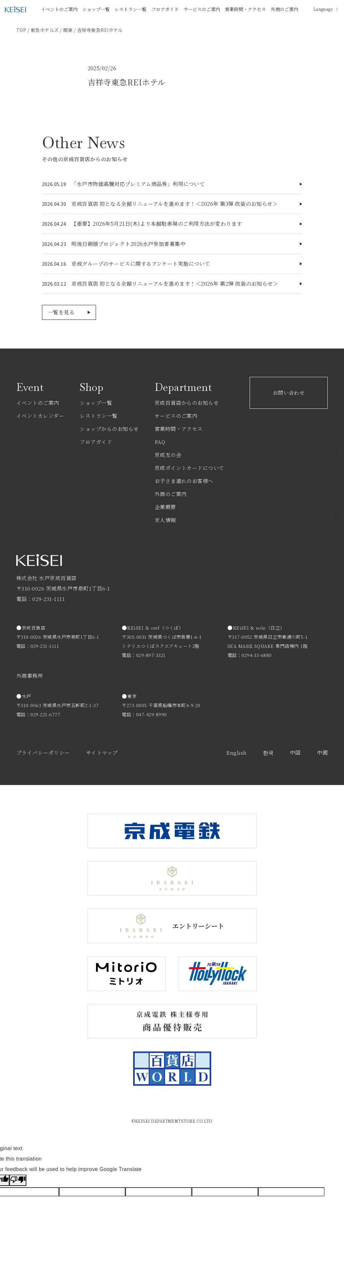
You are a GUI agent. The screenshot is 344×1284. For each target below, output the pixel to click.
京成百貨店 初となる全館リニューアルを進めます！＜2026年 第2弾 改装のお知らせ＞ (174, 283)
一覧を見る (61, 312)
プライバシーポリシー (43, 752)
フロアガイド (165, 9)
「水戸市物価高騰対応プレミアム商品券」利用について (138, 184)
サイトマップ (102, 752)
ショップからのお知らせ (109, 429)
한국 (268, 752)
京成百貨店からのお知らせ (187, 403)
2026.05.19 (54, 184)
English (236, 752)
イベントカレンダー (40, 416)
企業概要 (165, 507)
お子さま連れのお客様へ (184, 481)
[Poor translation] (17, 1180)
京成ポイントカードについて (189, 468)
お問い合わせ (289, 392)
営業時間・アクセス (245, 9)
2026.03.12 (54, 283)
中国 (295, 752)
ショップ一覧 (96, 9)
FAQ (160, 442)
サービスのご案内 (202, 9)
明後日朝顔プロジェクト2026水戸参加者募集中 (128, 244)
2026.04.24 (54, 224)
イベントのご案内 (59, 9)
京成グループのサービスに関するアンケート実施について (140, 263)
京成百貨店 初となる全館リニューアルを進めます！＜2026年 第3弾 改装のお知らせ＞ (174, 203)
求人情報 (165, 520)
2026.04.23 (54, 244)
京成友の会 (168, 455)
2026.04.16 (54, 264)
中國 (322, 752)
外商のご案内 (284, 9)
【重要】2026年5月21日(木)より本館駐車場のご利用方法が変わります (156, 223)
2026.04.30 (54, 204)
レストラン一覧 (130, 9)
